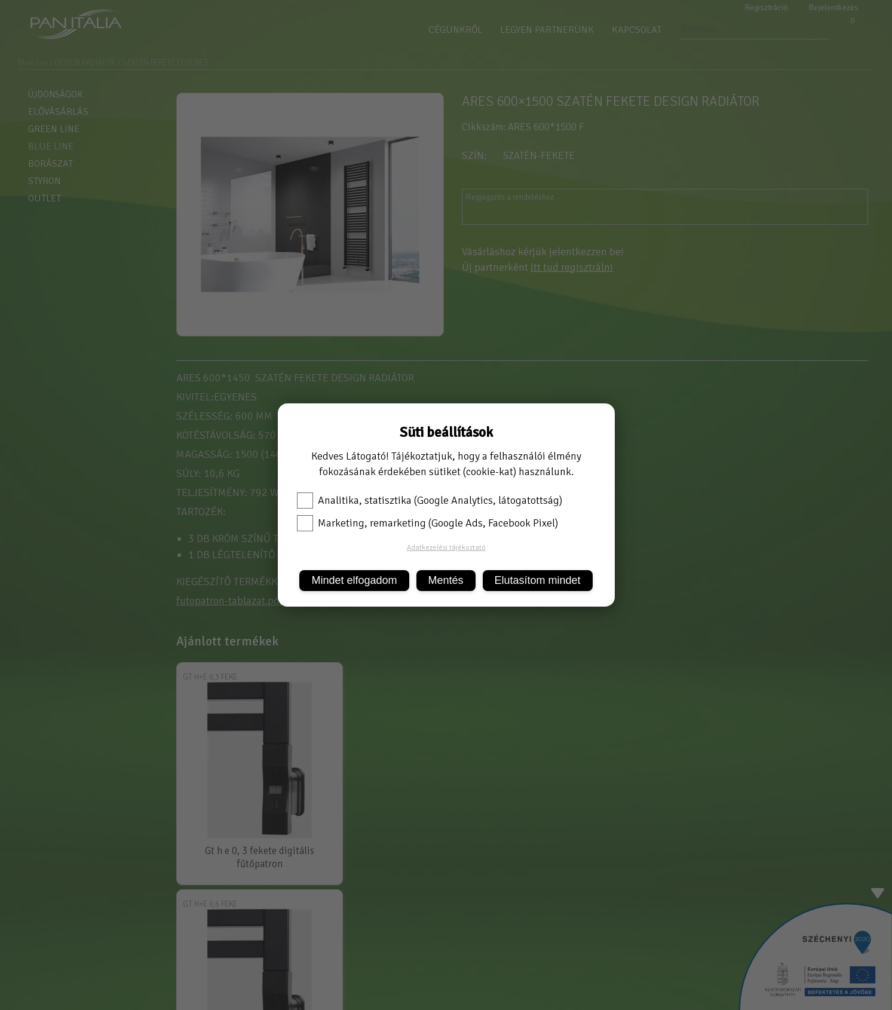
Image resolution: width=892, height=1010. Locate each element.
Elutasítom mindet (538, 580)
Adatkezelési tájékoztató (446, 547)
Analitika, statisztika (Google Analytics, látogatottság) (429, 500)
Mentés (446, 580)
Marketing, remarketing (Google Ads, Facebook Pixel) (427, 523)
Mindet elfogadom (354, 580)
